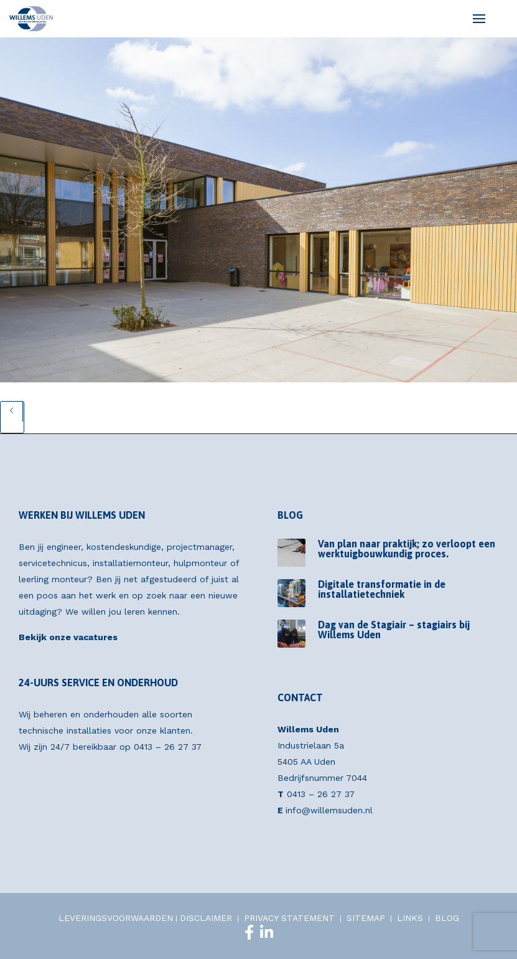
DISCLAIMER (206, 918)
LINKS (410, 918)
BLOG (447, 918)
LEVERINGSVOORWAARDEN (115, 918)
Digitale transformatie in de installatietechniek (381, 589)
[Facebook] (249, 932)
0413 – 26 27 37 (168, 747)
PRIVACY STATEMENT (289, 918)
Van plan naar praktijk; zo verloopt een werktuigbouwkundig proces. (406, 548)
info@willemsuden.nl (329, 810)
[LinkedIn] (266, 932)
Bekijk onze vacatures (68, 637)
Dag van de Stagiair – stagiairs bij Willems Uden (394, 629)
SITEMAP (366, 918)
